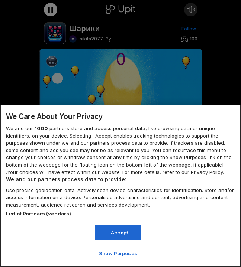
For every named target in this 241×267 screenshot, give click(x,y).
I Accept (118, 232)
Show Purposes (118, 253)
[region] (120, 186)
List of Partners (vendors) (38, 214)
